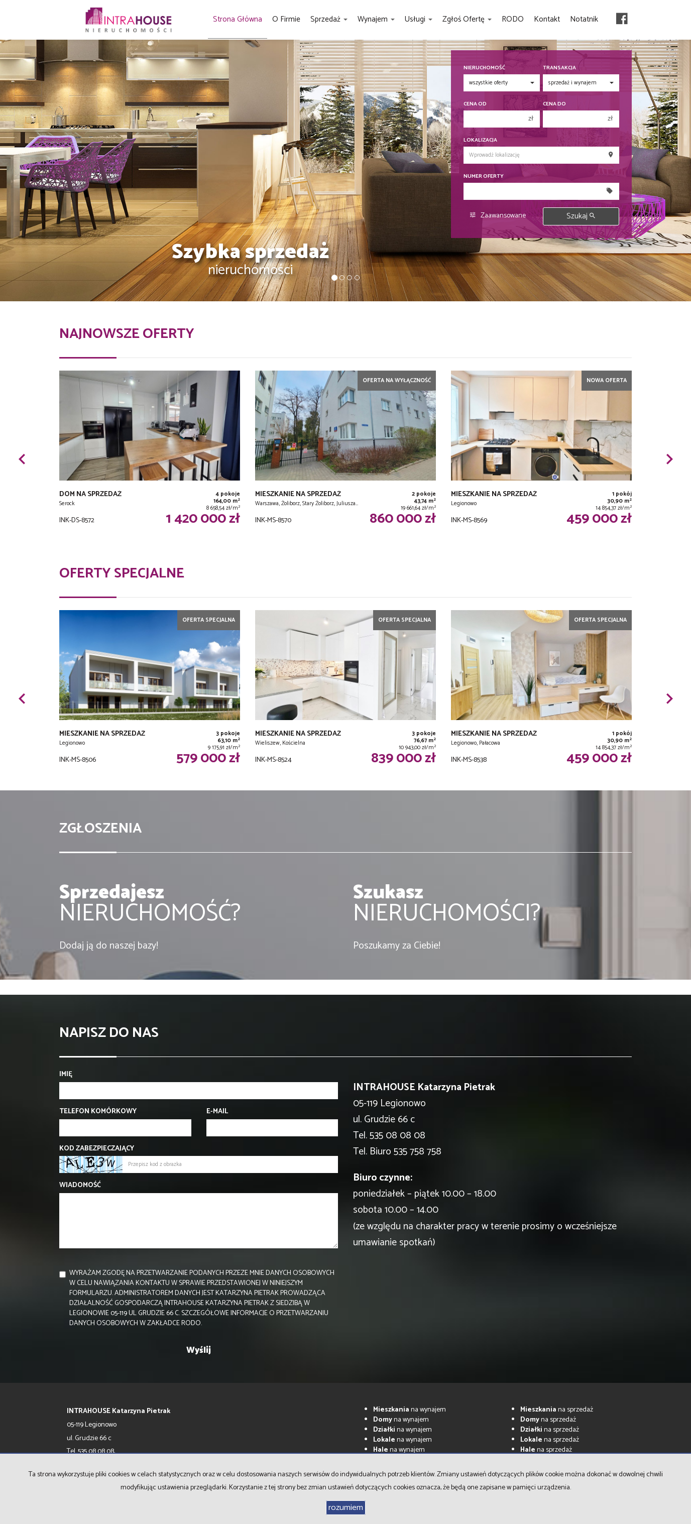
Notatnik (584, 19)
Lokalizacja (480, 140)
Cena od (475, 104)
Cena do (554, 104)
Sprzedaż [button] (329, 19)
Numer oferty (484, 176)
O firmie (286, 19)
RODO (513, 19)
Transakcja (559, 68)
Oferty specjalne (121, 573)
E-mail (217, 1112)
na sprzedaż (556, 1410)
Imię (65, 1075)
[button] (21, 459)
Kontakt (547, 19)
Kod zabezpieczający (96, 1149)
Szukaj (580, 216)
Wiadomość (80, 1186)
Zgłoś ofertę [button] (467, 19)
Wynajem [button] (376, 19)
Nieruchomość (484, 68)
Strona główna (237, 19)
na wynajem (409, 1410)
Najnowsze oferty (126, 333)
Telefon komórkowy (98, 1112)
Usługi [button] (418, 19)
